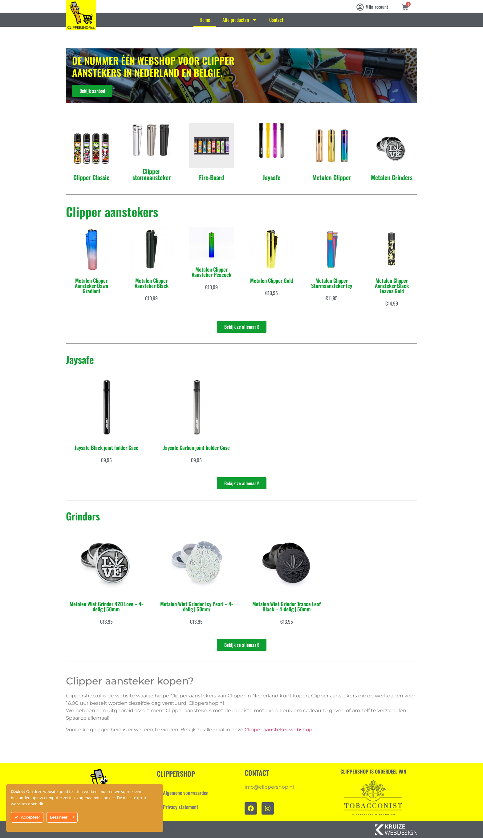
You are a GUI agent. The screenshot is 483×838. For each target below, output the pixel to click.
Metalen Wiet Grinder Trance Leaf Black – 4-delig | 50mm (286, 606)
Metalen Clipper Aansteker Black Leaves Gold (392, 286)
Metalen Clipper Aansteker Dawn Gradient (91, 286)
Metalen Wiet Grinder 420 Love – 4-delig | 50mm (106, 606)
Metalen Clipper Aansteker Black (151, 283)
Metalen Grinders (391, 177)
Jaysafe (271, 177)
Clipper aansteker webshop (278, 730)
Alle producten (239, 19)
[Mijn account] (360, 7)
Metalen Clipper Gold (271, 280)
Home (205, 19)
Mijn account (377, 6)
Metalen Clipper (331, 177)
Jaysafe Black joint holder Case (106, 447)
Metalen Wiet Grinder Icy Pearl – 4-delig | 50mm (196, 606)
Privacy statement (180, 807)
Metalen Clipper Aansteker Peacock (211, 271)
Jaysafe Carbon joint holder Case (196, 447)
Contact (276, 19)
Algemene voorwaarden (186, 792)
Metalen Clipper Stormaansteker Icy (331, 283)
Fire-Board (211, 177)
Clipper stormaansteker (151, 174)
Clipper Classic (91, 177)
